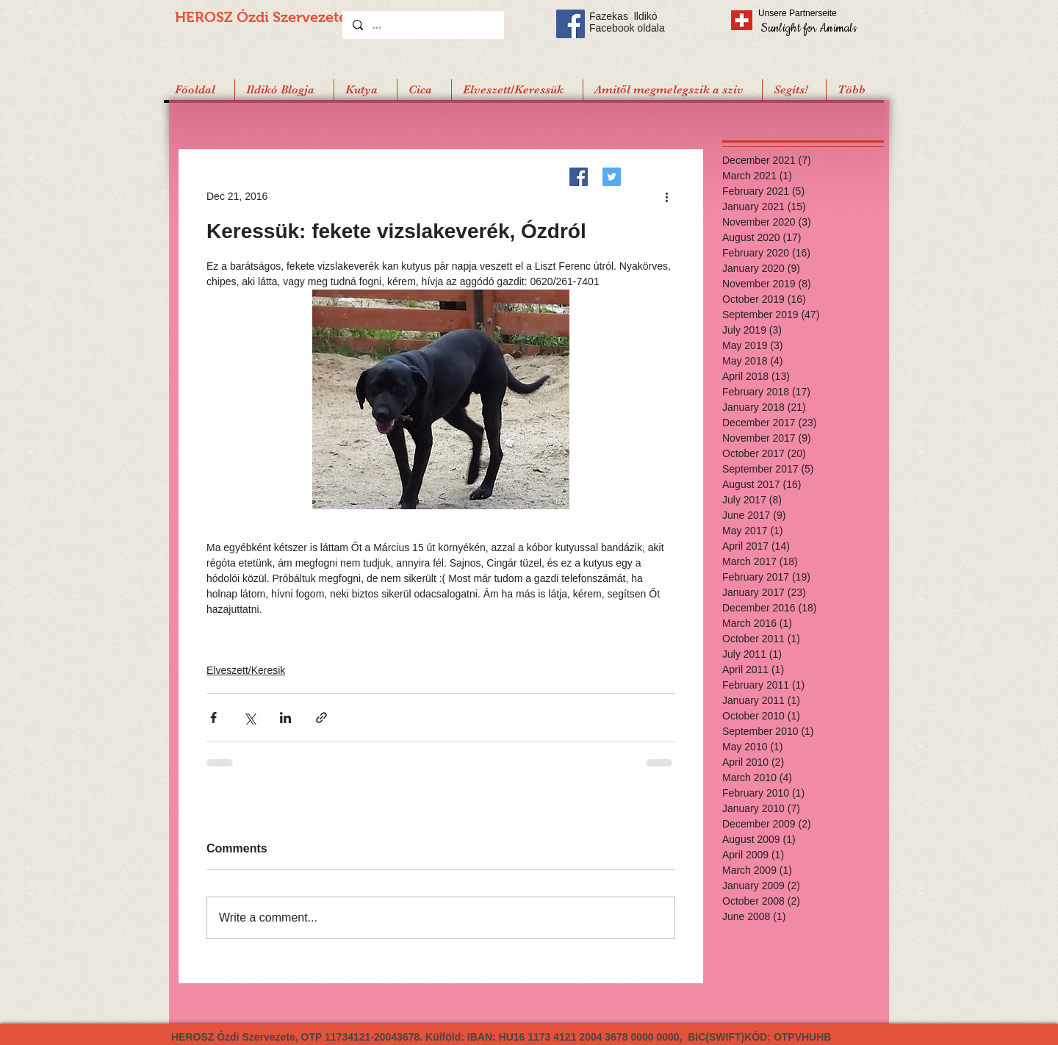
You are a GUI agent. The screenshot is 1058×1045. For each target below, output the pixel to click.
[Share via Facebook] (213, 718)
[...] (422, 25)
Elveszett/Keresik (245, 670)
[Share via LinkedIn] (285, 718)
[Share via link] (321, 718)
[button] (794, 89)
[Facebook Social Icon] (570, 24)
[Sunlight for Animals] (808, 27)
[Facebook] (578, 177)
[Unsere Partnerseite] (818, 13)
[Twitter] (611, 177)
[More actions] (666, 196)
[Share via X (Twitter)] (249, 718)
